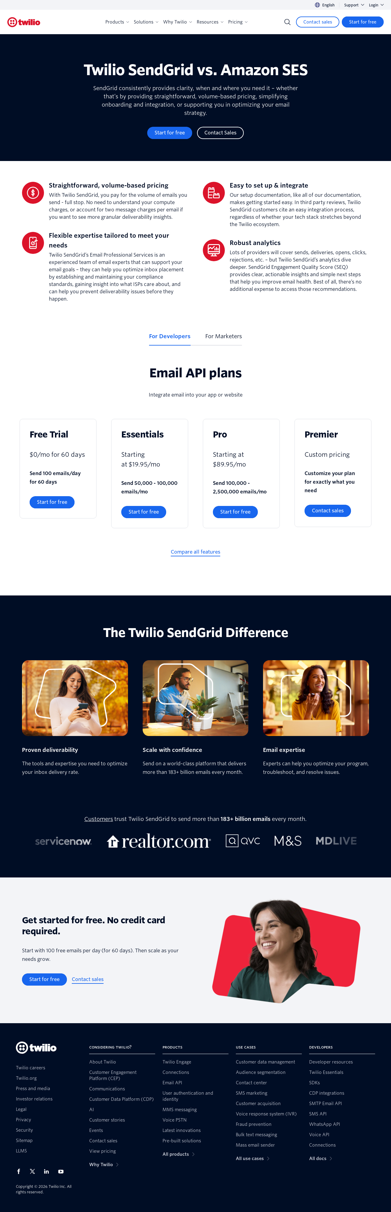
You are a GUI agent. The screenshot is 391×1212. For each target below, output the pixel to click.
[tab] (170, 339)
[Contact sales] (317, 21)
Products (117, 22)
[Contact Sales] (220, 133)
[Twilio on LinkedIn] (48, 1171)
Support (354, 5)
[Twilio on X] (34, 1171)
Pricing (237, 22)
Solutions (146, 22)
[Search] (287, 22)
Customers (98, 819)
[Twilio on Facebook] (20, 1171)
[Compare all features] (195, 552)
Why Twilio (177, 22)
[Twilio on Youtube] (62, 1171)
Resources (210, 22)
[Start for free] (363, 21)
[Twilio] (23, 22)
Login (376, 5)
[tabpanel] (195, 465)
